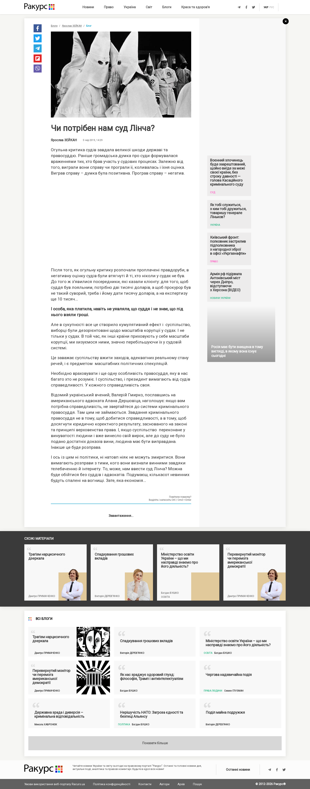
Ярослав (64, 140)
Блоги (166, 7)
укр (266, 7)
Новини (88, 7)
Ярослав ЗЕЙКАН (72, 26)
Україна (130, 7)
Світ (149, 7)
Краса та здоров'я (195, 7)
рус (271, 7)
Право (109, 7)
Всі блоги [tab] (44, 755)
